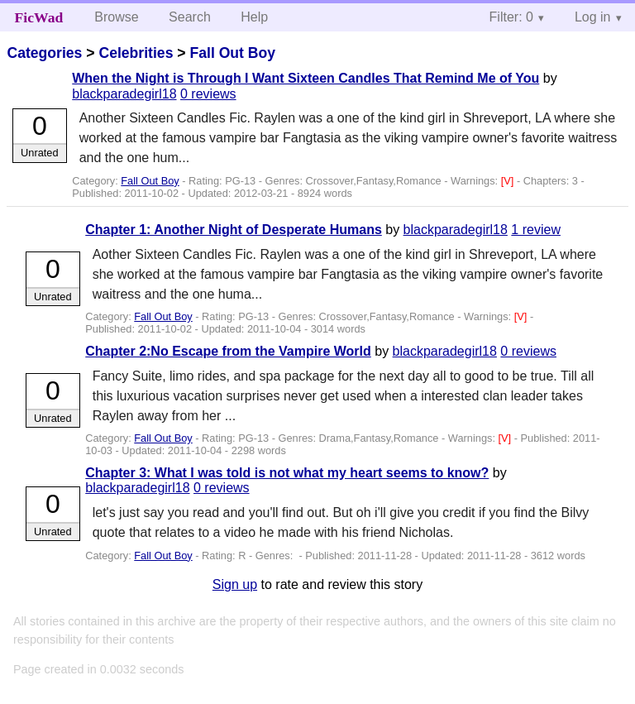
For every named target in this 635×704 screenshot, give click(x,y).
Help (254, 17)
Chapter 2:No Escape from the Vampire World (228, 351)
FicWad (39, 17)
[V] (509, 181)
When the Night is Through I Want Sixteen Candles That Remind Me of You (305, 78)
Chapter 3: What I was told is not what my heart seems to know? (287, 473)
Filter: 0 (511, 17)
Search (190, 17)
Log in (593, 17)
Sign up (234, 584)
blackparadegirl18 (124, 94)
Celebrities (135, 53)
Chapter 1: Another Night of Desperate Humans (233, 230)
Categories (44, 53)
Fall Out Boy (232, 53)
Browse (116, 17)
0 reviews (208, 94)
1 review (536, 230)
